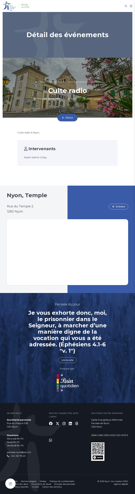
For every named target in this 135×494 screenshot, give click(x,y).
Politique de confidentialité (61, 481)
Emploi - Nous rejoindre (17, 487)
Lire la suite (67, 360)
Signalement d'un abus (17, 484)
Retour (69, 117)
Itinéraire (120, 206)
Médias (43, 481)
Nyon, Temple (92, 99)
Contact (35, 487)
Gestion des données (52, 487)
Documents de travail (41, 484)
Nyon (24, 5)
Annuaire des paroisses (64, 484)
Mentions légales (29, 481)
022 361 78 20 (18, 456)
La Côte (25, 7)
